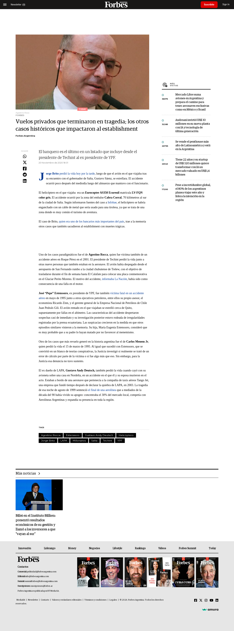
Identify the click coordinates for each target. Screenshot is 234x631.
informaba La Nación (114, 279)
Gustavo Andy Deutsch (99, 435)
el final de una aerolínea (102, 390)
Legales (113, 600)
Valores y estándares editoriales (67, 600)
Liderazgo (49, 548)
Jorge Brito (48, 440)
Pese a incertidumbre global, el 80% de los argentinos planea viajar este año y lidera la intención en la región (193, 193)
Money (72, 548)
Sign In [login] (226, 4)
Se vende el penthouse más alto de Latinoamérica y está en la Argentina (192, 145)
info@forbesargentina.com (37, 576)
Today (212, 548)
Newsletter (33, 600)
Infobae (112, 202)
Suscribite (209, 4)
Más (190, 84)
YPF (119, 440)
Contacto (45, 600)
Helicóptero (126, 435)
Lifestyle (117, 548)
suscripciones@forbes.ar (41, 586)
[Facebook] (195, 600)
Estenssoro (72, 435)
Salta (94, 440)
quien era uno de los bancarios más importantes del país (91, 221)
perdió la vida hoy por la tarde (70, 173)
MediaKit (20, 600)
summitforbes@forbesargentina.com (41, 581)
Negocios (94, 548)
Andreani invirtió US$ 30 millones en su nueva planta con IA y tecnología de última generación (192, 126)
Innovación (24, 548)
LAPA (63, 440)
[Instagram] (206, 600)
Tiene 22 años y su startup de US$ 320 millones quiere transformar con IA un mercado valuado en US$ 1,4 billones (192, 167)
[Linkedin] (216, 600)
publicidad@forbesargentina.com (41, 572)
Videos (162, 548)
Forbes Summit (187, 548)
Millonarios (79, 440)
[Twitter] (200, 600)
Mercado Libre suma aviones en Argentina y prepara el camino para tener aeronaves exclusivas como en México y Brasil (192, 102)
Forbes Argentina (25, 136)
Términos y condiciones (95, 600)
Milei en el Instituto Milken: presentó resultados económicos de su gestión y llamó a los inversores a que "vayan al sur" (36, 525)
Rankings (140, 548)
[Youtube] (211, 600)
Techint (107, 440)
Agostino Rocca (50, 435)
